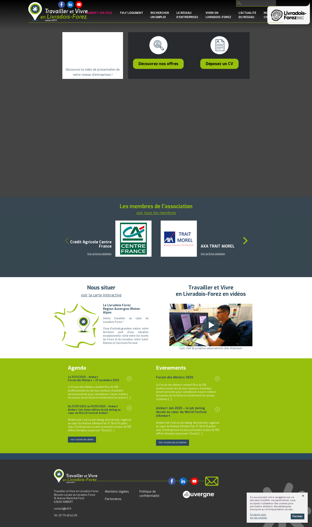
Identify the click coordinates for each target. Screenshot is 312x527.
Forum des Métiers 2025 (174, 377)
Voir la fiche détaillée (99, 253)
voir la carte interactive (101, 295)
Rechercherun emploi (159, 15)
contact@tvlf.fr (63, 508)
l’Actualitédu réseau (247, 15)
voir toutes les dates (81, 439)
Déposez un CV (219, 63)
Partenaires (113, 499)
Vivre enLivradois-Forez (218, 15)
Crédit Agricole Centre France (91, 244)
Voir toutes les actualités (172, 442)
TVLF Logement (131, 13)
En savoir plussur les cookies (258, 516)
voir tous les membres (156, 212)
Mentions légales (117, 492)
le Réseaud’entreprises (187, 15)
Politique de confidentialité (149, 494)
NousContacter (272, 15)
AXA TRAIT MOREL (218, 246)
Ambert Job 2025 (99, 13)
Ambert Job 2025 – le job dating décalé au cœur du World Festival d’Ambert (181, 412)
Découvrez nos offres (158, 63)
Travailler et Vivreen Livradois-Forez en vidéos (211, 291)
